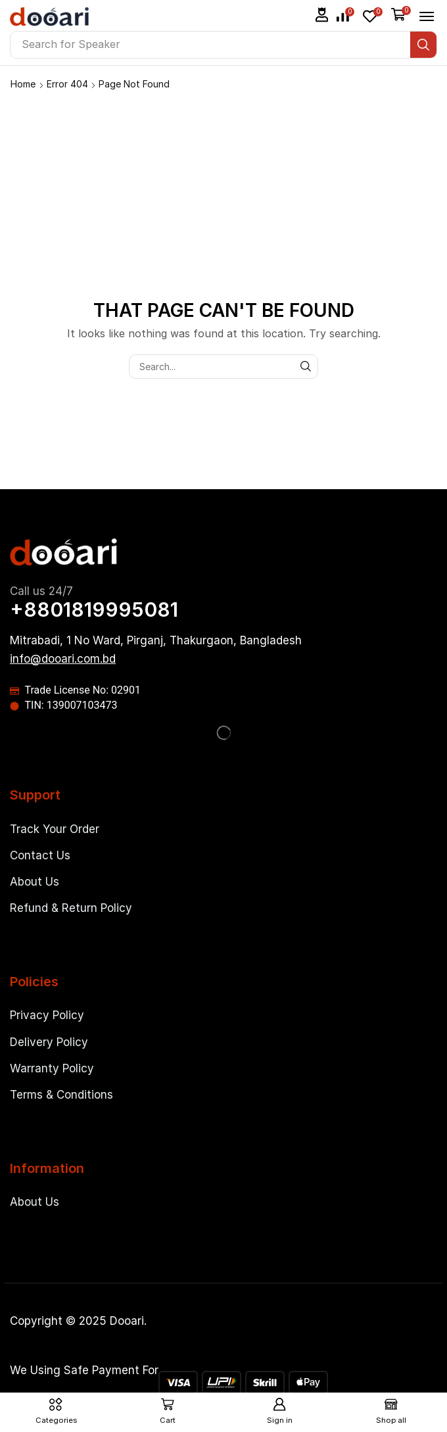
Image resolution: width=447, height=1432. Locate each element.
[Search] (423, 45)
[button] (322, 14)
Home (23, 83)
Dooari (127, 1320)
